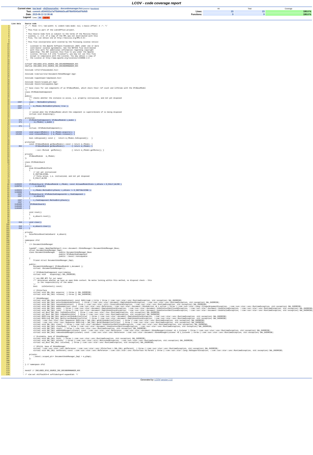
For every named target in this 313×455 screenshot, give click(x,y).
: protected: (18, 166)
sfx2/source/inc (51, 8)
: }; (16, 211)
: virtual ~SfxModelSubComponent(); (31, 149)
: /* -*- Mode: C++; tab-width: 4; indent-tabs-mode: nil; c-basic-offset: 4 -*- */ (54, 26)
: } (15, 257)
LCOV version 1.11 (163, 450)
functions (94, 9)
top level (37, 8)
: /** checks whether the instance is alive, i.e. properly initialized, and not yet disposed (61, 113)
